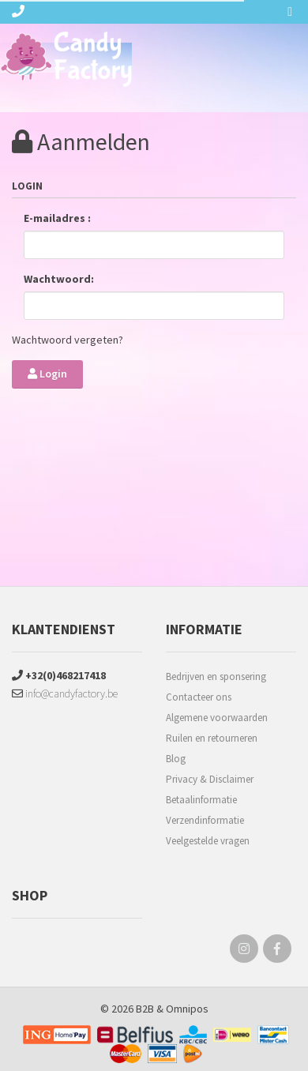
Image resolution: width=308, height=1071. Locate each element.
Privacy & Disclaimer (210, 779)
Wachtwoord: (59, 279)
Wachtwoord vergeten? (67, 340)
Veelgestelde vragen (208, 840)
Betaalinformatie (201, 799)
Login (47, 373)
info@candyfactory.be (65, 693)
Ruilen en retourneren (211, 738)
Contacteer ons (198, 697)
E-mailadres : (57, 218)
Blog (176, 758)
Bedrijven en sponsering (216, 676)
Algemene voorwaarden (217, 717)
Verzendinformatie (205, 820)
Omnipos (187, 1008)
